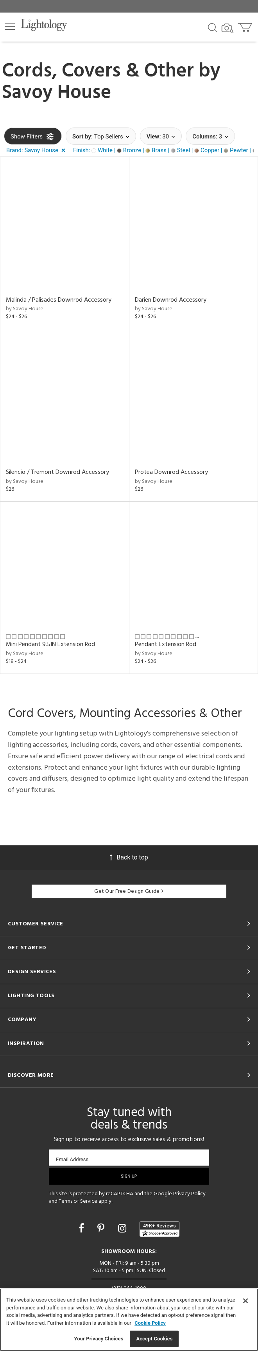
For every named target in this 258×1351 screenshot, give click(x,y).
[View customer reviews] (159, 1229)
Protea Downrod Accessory (171, 472)
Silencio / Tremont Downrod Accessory (57, 472)
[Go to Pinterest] (102, 1228)
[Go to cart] (245, 25)
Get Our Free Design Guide (128, 891)
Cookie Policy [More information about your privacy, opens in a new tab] (150, 1323)
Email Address (72, 1159)
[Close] (245, 1300)
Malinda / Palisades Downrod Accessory (58, 300)
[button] (10, 26)
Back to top (129, 857)
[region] (129, 1319)
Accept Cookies (154, 1339)
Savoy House (56, 93)
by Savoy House (24, 308)
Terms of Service (78, 1201)
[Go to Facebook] (82, 1228)
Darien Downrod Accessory (170, 300)
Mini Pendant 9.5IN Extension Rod (50, 644)
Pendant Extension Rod (165, 644)
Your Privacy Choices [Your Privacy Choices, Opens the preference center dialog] (99, 1339)
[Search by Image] (227, 28)
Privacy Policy (189, 1193)
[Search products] (212, 27)
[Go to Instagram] (123, 1228)
